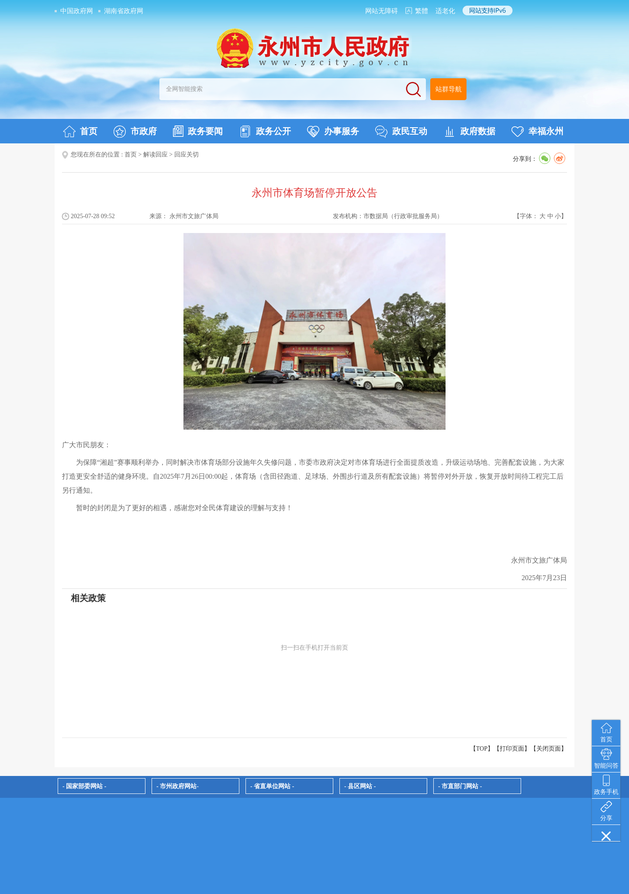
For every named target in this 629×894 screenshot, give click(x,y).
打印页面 (512, 748)
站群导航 (448, 89)
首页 (80, 131)
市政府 (135, 131)
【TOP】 (482, 748)
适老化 (445, 10)
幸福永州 (537, 131)
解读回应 (155, 154)
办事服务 (333, 131)
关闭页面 (548, 748)
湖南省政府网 (123, 10)
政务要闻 (198, 131)
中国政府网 (76, 10)
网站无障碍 (381, 10)
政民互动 (401, 131)
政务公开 (265, 131)
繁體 (421, 10)
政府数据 (469, 131)
